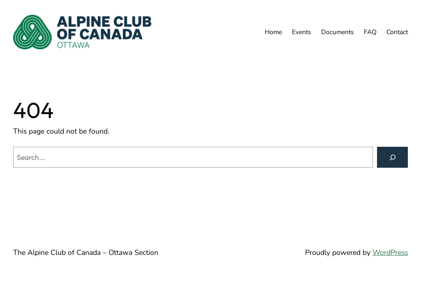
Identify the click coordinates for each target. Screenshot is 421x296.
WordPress (390, 252)
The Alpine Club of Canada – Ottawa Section (85, 252)
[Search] (392, 157)
